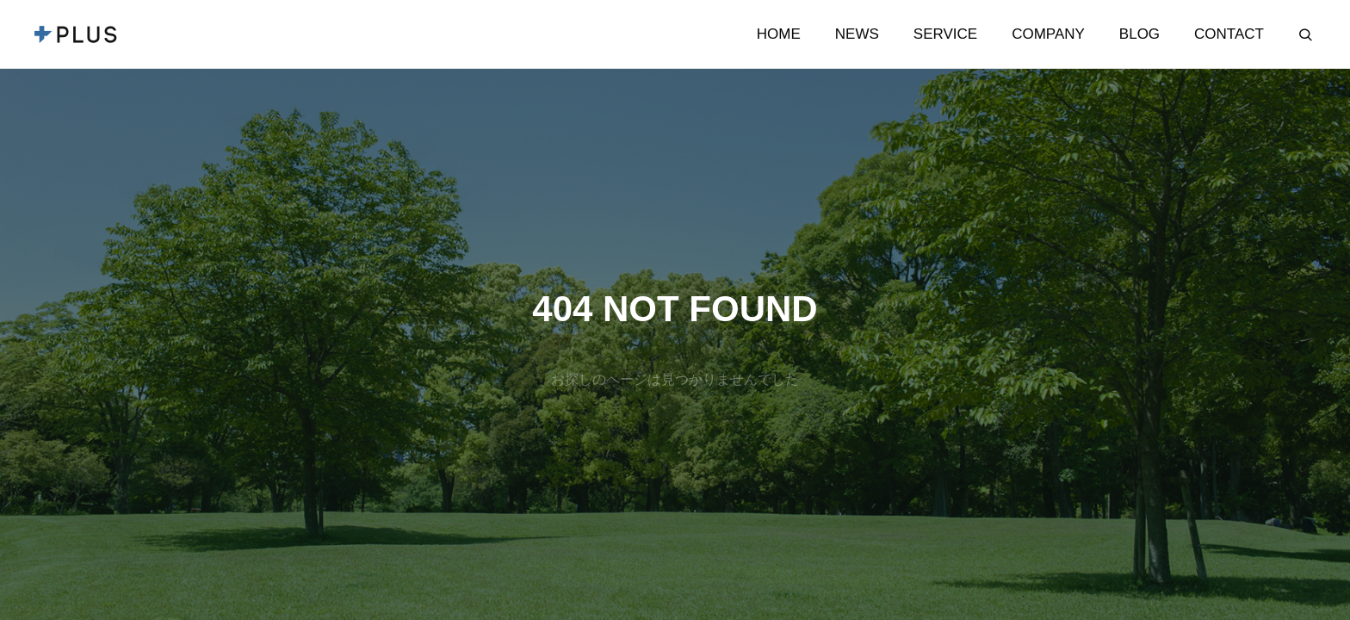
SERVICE (945, 34)
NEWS (857, 34)
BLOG (1139, 34)
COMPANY (1048, 34)
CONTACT (1229, 34)
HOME (779, 34)
